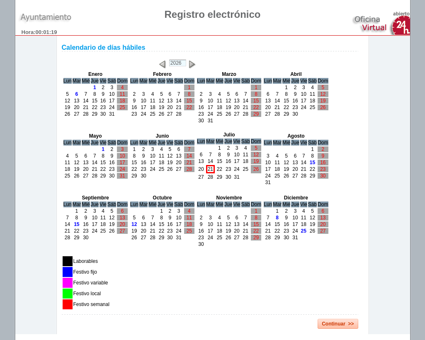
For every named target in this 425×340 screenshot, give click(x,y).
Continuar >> (338, 324)
